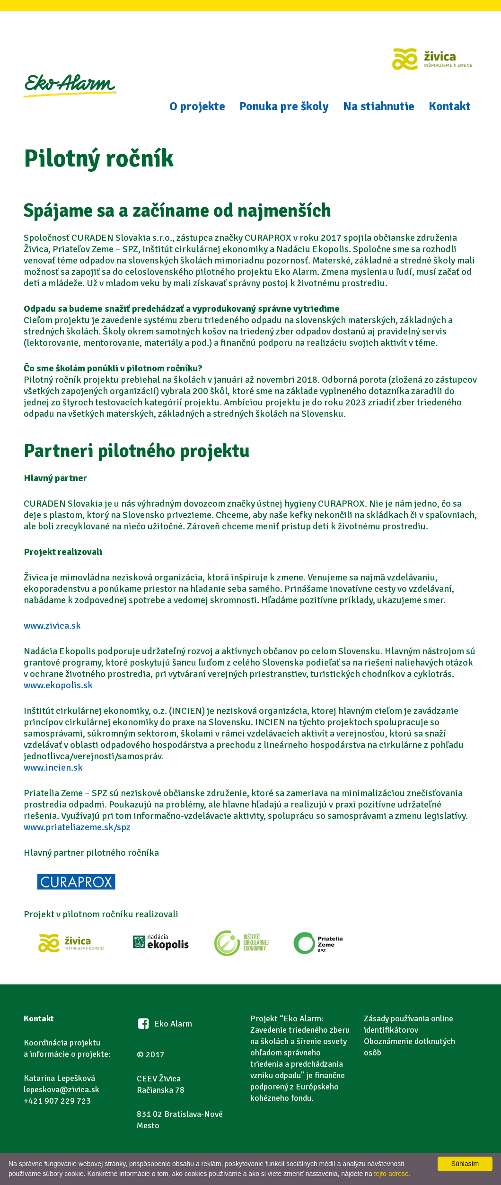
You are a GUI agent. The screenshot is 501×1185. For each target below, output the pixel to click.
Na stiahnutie (378, 106)
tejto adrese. (392, 1173)
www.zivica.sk (52, 626)
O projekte (197, 106)
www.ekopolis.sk (58, 685)
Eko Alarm (70, 97)
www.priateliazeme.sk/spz (77, 827)
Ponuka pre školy (284, 106)
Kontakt (450, 106)
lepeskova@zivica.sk (61, 1089)
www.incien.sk (53, 767)
